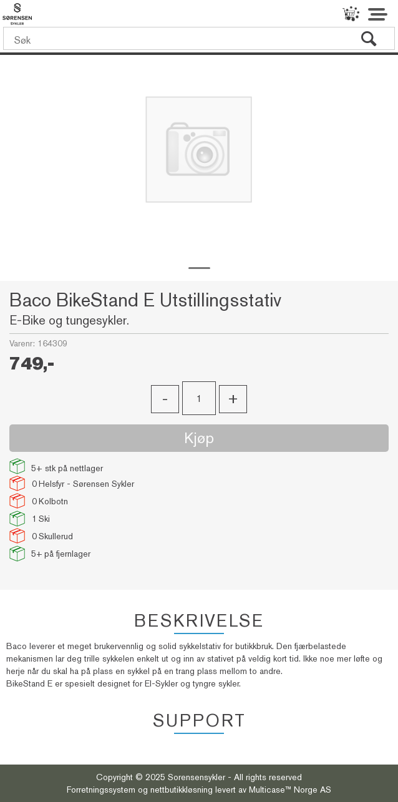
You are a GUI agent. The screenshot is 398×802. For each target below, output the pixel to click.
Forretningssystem (101, 790)
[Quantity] (199, 398)
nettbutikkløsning (181, 790)
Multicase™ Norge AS (290, 790)
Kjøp (199, 438)
